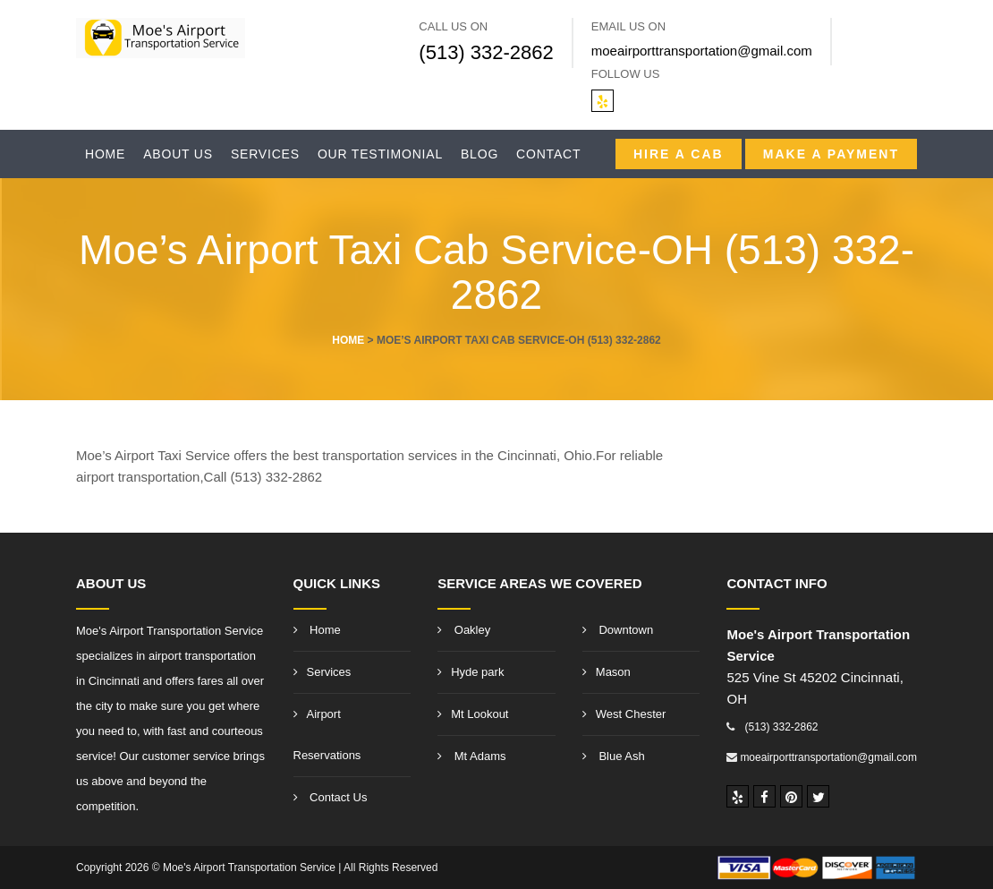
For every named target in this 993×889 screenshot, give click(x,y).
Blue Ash (613, 756)
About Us (178, 154)
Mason (606, 672)
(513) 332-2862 (486, 52)
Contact (548, 154)
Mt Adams (471, 756)
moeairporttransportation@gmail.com (701, 50)
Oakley (463, 630)
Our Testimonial (380, 154)
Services (265, 154)
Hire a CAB (678, 154)
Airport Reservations (327, 734)
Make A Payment (831, 154)
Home (105, 154)
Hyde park (470, 672)
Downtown (617, 630)
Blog (479, 154)
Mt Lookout (472, 714)
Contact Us (330, 797)
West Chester (624, 714)
